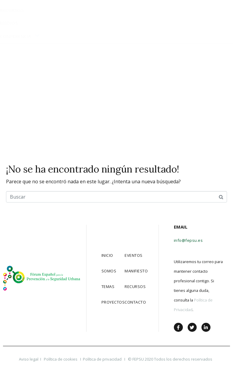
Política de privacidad (102, 359)
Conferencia (20, 132)
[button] (190, 11)
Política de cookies (61, 359)
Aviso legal (28, 359)
